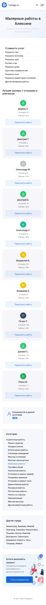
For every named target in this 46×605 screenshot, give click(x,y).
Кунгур (18, 533)
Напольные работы (17, 470)
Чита (28, 540)
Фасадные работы (16, 488)
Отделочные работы (15, 440)
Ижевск (19, 543)
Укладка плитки (15, 446)
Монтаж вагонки (15, 501)
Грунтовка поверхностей (16, 70)
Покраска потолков (14, 56)
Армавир (22, 526)
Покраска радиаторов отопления (20, 78)
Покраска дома (12, 67)
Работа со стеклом (16, 495)
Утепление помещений (18, 453)
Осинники (20, 530)
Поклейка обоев (15, 467)
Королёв (26, 533)
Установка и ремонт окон (19, 481)
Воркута (21, 540)
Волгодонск (11, 536)
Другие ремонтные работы (20, 505)
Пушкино (10, 533)
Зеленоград (11, 526)
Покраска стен (11, 52)
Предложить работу (23, 122)
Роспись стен (11, 63)
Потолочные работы (17, 491)
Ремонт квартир (15, 443)
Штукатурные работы (18, 450)
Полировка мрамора (17, 477)
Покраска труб (12, 59)
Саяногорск (23, 536)
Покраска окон (12, 74)
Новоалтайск (32, 530)
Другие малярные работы (17, 81)
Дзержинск (11, 540)
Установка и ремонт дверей (20, 474)
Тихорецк (10, 543)
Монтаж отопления (17, 457)
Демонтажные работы (18, 484)
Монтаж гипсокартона (18, 460)
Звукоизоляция (15, 498)
